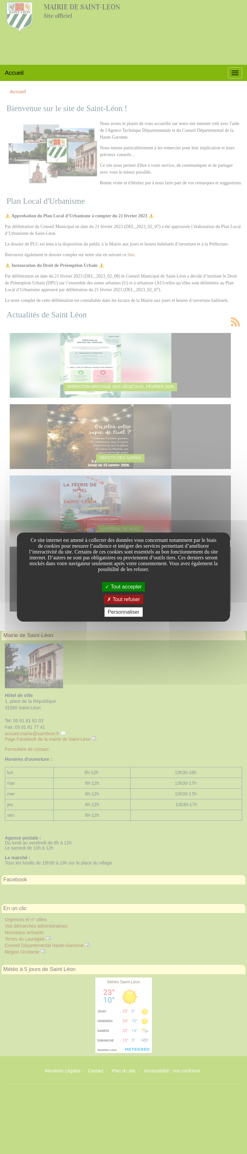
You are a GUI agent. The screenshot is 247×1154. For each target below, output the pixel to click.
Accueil (14, 73)
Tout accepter (123, 586)
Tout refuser (123, 599)
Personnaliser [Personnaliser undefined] (123, 612)
